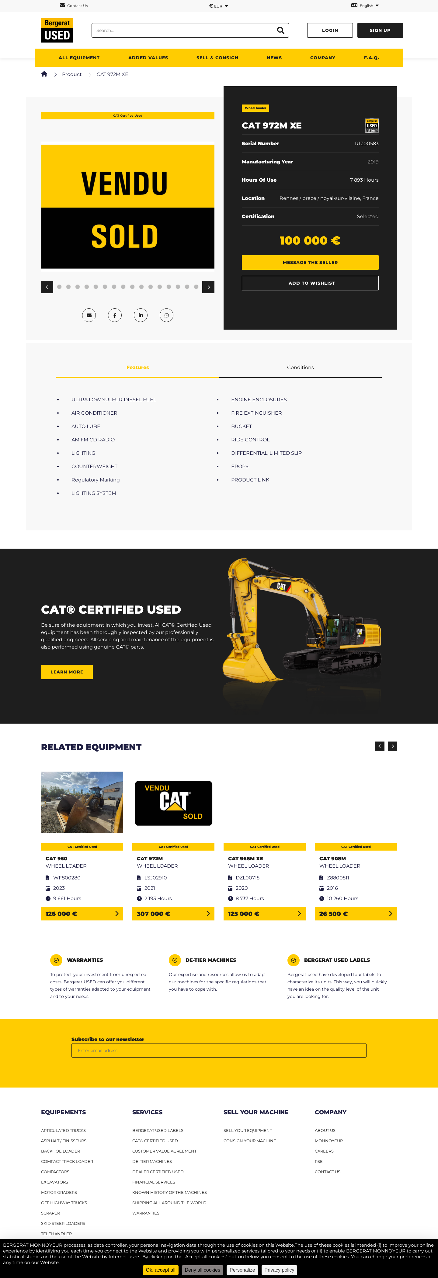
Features (138, 367)
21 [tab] (196, 287)
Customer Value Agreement (164, 1151)
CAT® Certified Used (155, 1140)
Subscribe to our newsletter (107, 1039)
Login (330, 30)
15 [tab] (141, 287)
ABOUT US (325, 1130)
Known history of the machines (169, 1192)
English (365, 5)
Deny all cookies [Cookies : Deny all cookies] (203, 1270)
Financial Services (153, 1182)
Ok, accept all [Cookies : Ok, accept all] (161, 1270)
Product (72, 74)
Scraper (50, 1213)
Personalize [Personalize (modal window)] (242, 1270)
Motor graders (59, 1192)
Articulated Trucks (63, 1130)
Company (322, 57)
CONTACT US (327, 1171)
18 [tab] (169, 287)
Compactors (55, 1171)
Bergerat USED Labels (157, 1130)
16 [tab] (151, 287)
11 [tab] (105, 287)
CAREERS (324, 1151)
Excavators (54, 1182)
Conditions (300, 367)
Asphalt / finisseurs (63, 1140)
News (274, 57)
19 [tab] (178, 287)
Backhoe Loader (60, 1151)
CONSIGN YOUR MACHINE (250, 1140)
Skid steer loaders (63, 1223)
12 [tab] (114, 287)
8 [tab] (78, 287)
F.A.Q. (371, 57)
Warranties (145, 1213)
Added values (148, 57)
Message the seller (310, 262)
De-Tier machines (152, 1161)
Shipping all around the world (169, 1202)
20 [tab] (187, 287)
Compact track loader (67, 1161)
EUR (218, 6)
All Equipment (79, 57)
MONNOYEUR (329, 1140)
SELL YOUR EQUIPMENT (248, 1130)
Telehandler (56, 1233)
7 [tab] (68, 287)
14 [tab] (132, 287)
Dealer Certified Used (158, 1171)
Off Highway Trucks (64, 1202)
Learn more (66, 672)
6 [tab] (59, 287)
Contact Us (74, 5)
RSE (319, 1161)
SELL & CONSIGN (217, 57)
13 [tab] (123, 287)
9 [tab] (87, 287)
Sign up (380, 30)
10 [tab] (96, 287)
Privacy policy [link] (279, 1270)
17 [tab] (160, 287)
